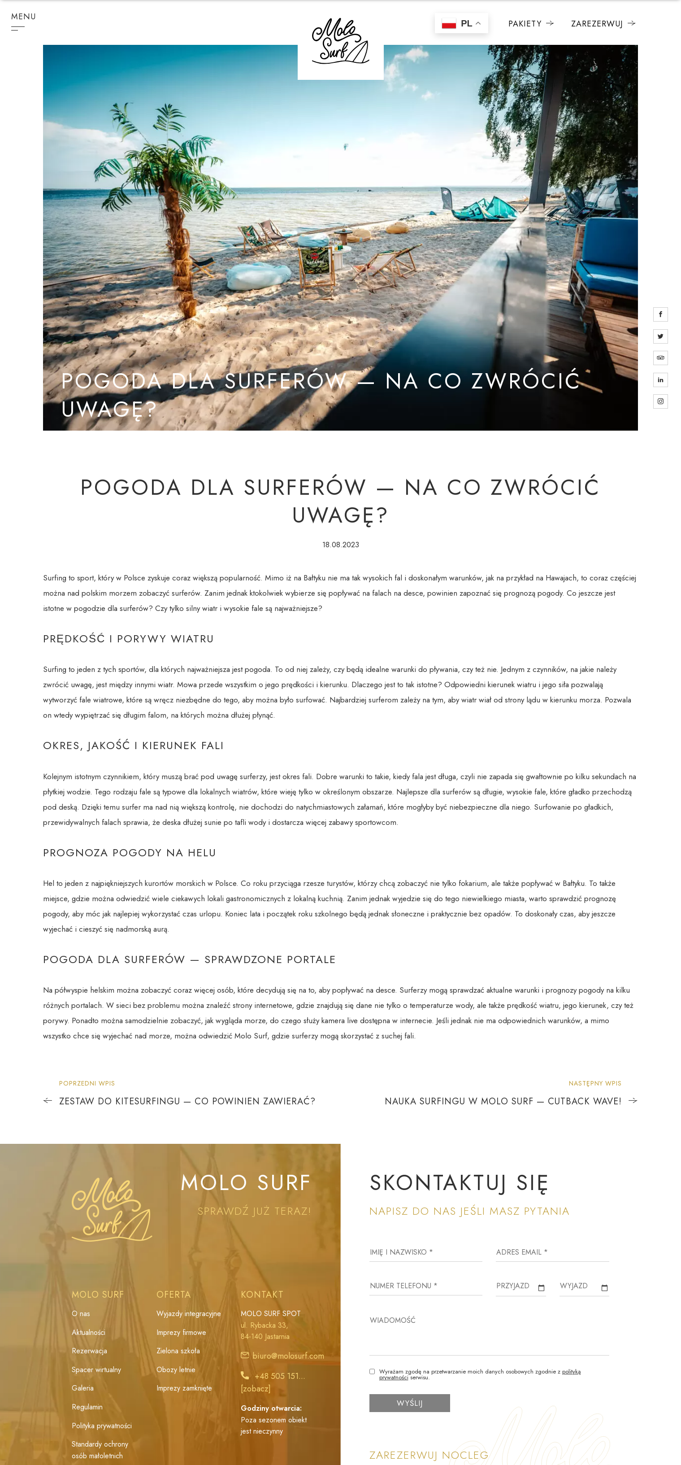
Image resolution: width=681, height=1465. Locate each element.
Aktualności (88, 1332)
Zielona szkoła (178, 1351)
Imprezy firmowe (181, 1332)
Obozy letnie (175, 1370)
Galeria (83, 1388)
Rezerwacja (89, 1351)
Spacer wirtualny (96, 1370)
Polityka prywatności (102, 1426)
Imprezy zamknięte (184, 1388)
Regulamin (87, 1407)
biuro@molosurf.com (288, 1356)
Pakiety (531, 24)
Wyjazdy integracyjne (188, 1313)
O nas (81, 1313)
